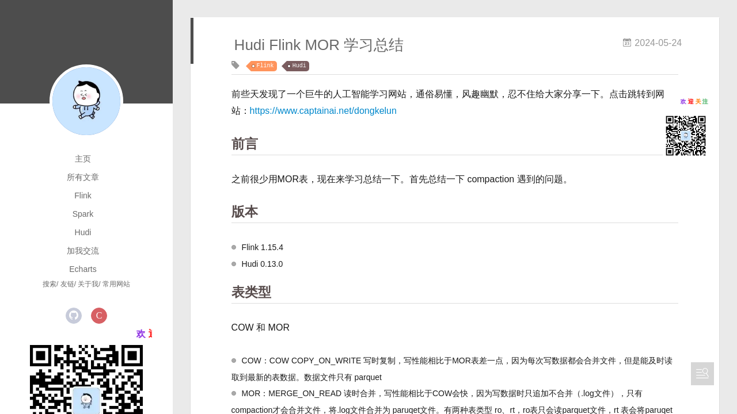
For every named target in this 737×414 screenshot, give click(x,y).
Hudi (83, 232)
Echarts (82, 269)
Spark (83, 213)
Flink (83, 195)
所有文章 (83, 177)
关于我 (88, 284)
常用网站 (116, 284)
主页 (83, 158)
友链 (67, 284)
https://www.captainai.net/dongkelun (323, 111)
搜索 (49, 284)
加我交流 (83, 250)
